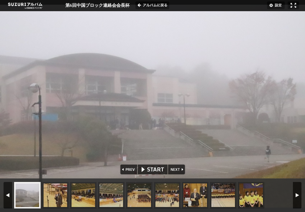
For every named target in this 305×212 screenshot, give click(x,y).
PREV (128, 169)
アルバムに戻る (152, 5)
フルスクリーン (293, 5)
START (152, 169)
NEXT (177, 169)
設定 (276, 5)
